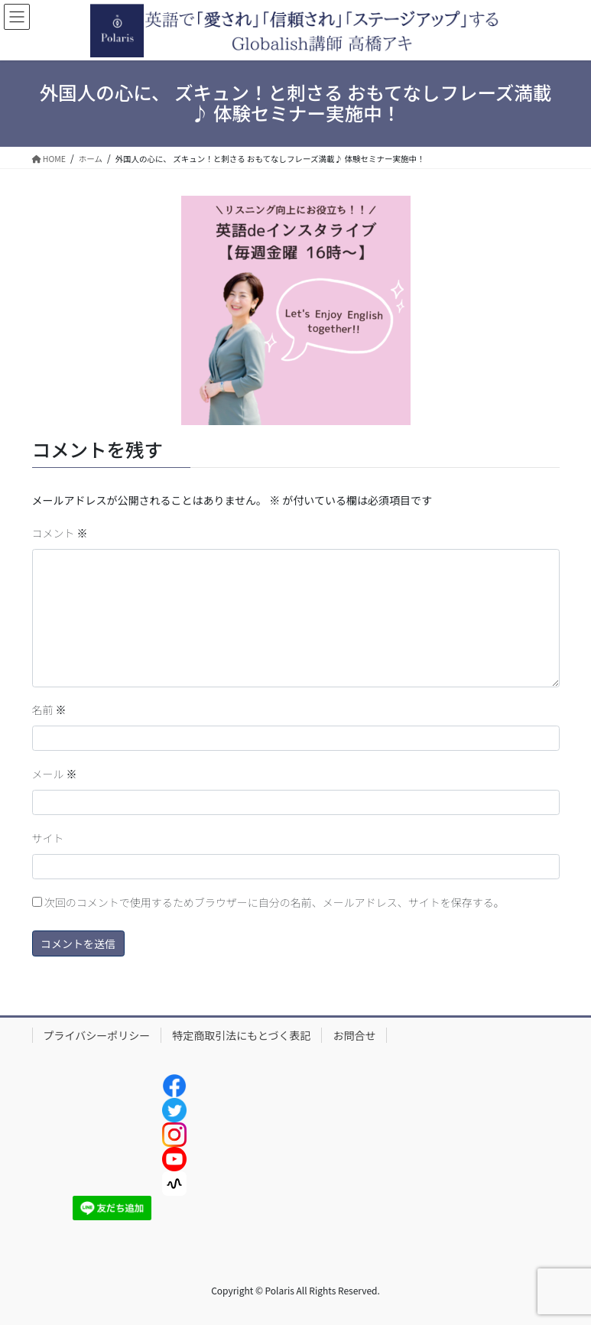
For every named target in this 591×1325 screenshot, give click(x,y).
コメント (60, 533)
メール (54, 773)
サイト (48, 838)
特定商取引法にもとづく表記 (241, 1035)
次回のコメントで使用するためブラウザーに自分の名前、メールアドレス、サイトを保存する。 (274, 902)
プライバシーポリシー (97, 1035)
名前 (49, 709)
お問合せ (354, 1035)
